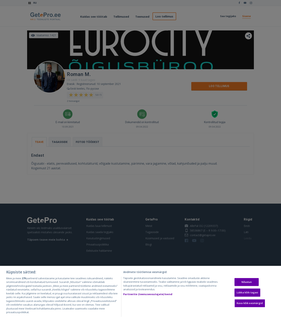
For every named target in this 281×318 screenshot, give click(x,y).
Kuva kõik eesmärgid (250, 307)
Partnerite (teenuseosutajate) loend (147, 299)
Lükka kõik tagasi (247, 297)
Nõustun (246, 286)
